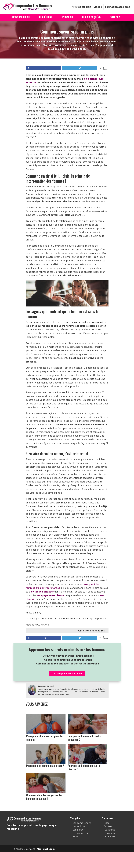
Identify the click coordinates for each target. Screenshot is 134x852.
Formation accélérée (117, 7)
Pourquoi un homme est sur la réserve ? (87, 757)
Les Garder (67, 17)
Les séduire (79, 826)
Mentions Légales (46, 848)
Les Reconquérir (91, 17)
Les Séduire (45, 17)
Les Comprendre (21, 17)
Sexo (75, 836)
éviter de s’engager (42, 591)
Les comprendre (82, 822)
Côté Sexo (115, 17)
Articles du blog (81, 7)
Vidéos (98, 7)
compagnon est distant (50, 595)
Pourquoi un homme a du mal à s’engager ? (87, 727)
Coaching (109, 829)
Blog (107, 822)
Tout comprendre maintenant (67, 673)
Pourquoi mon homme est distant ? (46, 755)
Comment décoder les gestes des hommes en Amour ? (46, 786)
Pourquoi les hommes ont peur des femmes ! (46, 727)
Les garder (79, 829)
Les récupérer (80, 833)
